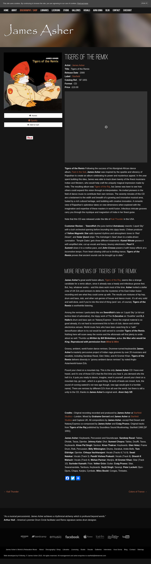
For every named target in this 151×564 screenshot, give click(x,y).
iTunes (34, 116)
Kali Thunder (117, 219)
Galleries (76, 10)
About (14, 10)
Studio (66, 10)
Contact (116, 10)
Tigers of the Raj (102, 187)
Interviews (108, 550)
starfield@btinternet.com (96, 556)
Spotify (34, 120)
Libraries (44, 10)
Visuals (86, 10)
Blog (107, 10)
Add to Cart (34, 125)
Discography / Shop (28, 10)
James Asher (78, 65)
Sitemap (140, 550)
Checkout (127, 10)
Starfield (76, 76)
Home (6, 10)
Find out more (82, 3)
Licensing (56, 10)
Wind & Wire (112, 342)
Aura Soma (97, 10)
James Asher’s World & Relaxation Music (21, 550)
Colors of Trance (138, 492)
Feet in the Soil (79, 172)
